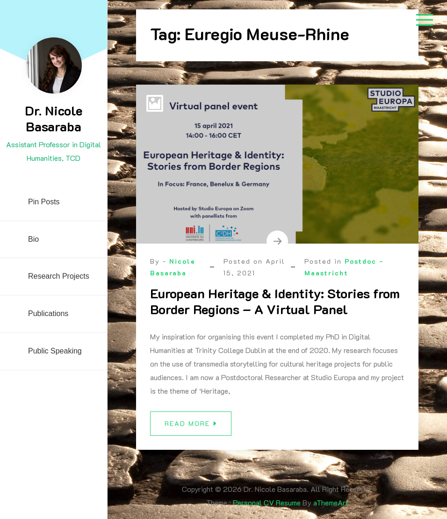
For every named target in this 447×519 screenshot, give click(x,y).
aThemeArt (330, 502)
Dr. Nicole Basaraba (53, 118)
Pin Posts (44, 202)
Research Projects (58, 276)
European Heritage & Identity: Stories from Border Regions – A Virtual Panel (275, 301)
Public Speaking (55, 351)
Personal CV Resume (267, 502)
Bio (33, 239)
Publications (48, 313)
